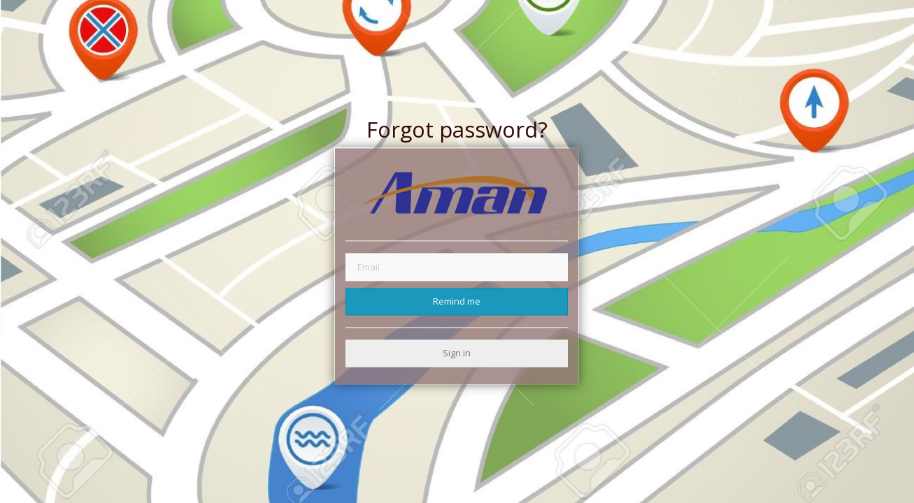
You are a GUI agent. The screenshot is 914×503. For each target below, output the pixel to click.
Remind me (456, 301)
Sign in (457, 353)
